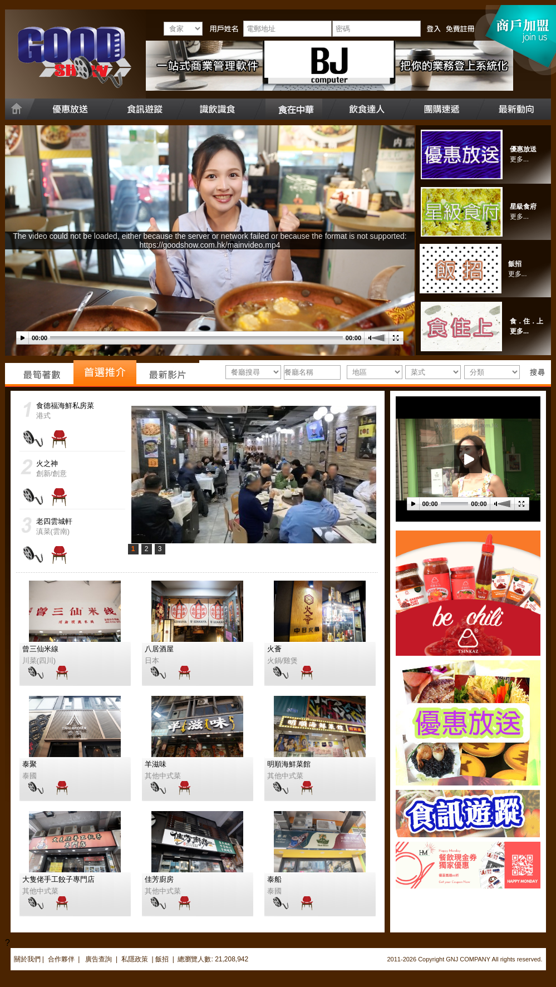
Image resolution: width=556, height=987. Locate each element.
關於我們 (27, 959)
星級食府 (523, 206)
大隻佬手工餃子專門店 (58, 879)
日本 (152, 660)
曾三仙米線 (40, 649)
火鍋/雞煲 (282, 660)
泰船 (274, 879)
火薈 (274, 649)
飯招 (514, 264)
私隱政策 (134, 959)
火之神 (47, 463)
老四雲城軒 (54, 521)
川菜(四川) (39, 660)
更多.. (516, 274)
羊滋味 (155, 764)
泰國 (29, 776)
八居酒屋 (159, 649)
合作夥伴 (61, 959)
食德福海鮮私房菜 (65, 405)
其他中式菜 (163, 776)
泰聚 (29, 764)
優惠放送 (523, 149)
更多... (519, 159)
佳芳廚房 (159, 879)
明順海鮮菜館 (289, 764)
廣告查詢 (99, 959)
